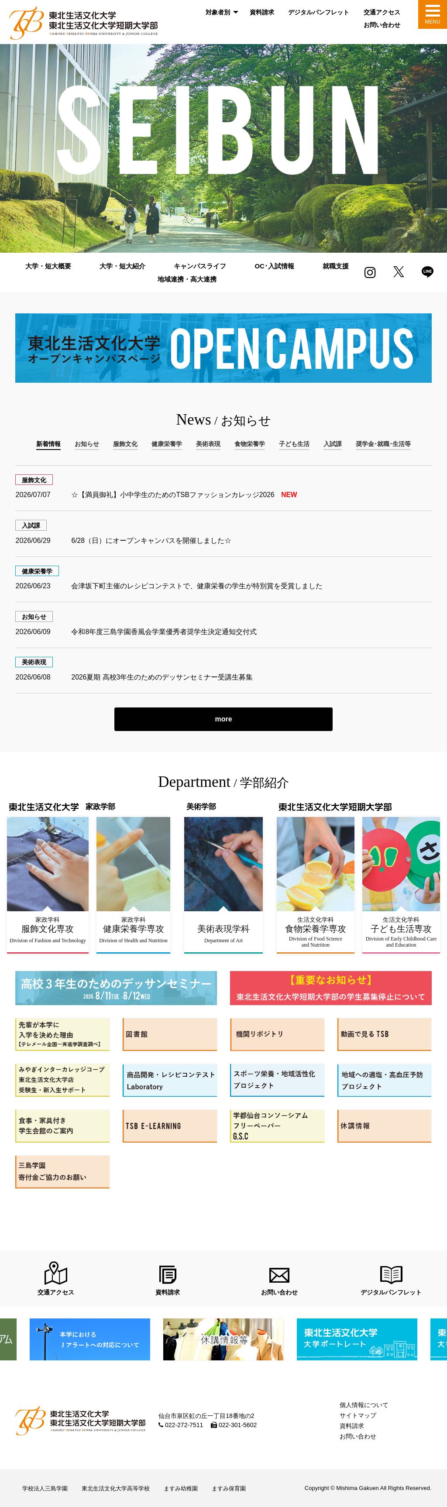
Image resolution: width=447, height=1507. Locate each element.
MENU (432, 22)
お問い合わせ (382, 24)
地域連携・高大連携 (187, 279)
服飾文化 (34, 480)
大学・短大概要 (48, 266)
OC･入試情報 (274, 266)
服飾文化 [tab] (125, 443)
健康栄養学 (37, 571)
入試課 (31, 525)
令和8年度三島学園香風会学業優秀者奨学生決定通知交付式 (164, 631)
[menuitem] (220, 12)
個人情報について (364, 1404)
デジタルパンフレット (318, 12)
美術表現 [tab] (208, 443)
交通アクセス (382, 12)
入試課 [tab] (332, 443)
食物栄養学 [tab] (249, 443)
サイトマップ (358, 1415)
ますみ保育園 (229, 1488)
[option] (223, 148)
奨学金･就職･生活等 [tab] (383, 443)
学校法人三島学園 (45, 1488)
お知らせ (34, 616)
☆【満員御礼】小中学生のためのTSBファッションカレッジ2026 (184, 494)
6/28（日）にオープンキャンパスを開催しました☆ (151, 540)
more (223, 719)
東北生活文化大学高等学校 (116, 1488)
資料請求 (262, 12)
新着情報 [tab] (48, 443)
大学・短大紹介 (122, 266)
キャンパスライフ (200, 266)
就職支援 (336, 266)
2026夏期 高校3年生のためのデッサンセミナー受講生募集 (162, 677)
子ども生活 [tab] (294, 443)
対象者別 (218, 12)
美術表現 (34, 662)
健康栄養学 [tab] (166, 443)
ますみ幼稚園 (181, 1488)
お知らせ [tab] (87, 443)
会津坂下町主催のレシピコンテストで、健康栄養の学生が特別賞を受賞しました (197, 586)
